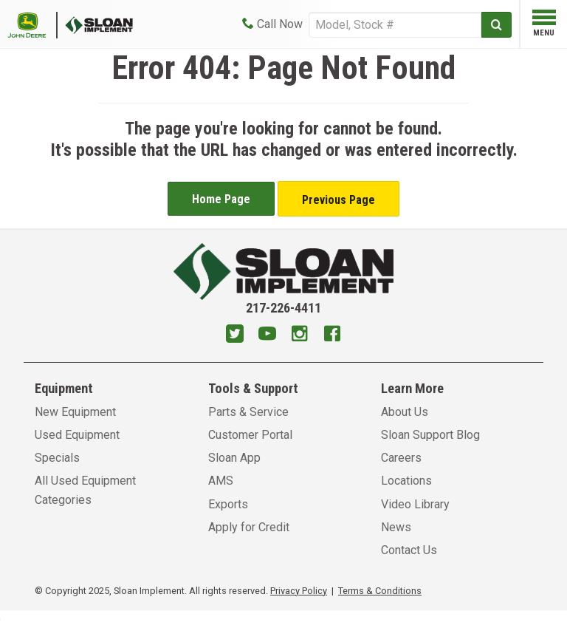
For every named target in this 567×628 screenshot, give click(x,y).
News (396, 527)
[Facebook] (332, 335)
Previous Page (338, 200)
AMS (220, 481)
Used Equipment (77, 435)
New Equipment (75, 412)
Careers (401, 458)
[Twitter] (235, 335)
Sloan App (234, 458)
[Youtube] (267, 335)
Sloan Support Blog (430, 435)
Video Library (415, 504)
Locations (406, 481)
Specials (57, 458)
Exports (228, 504)
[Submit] (496, 25)
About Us (404, 412)
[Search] (395, 25)
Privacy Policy (298, 590)
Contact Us (409, 550)
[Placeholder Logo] (32, 24)
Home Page (221, 199)
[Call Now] (272, 24)
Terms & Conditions (380, 590)
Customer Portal (250, 435)
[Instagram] (300, 335)
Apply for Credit (248, 527)
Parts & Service (248, 412)
